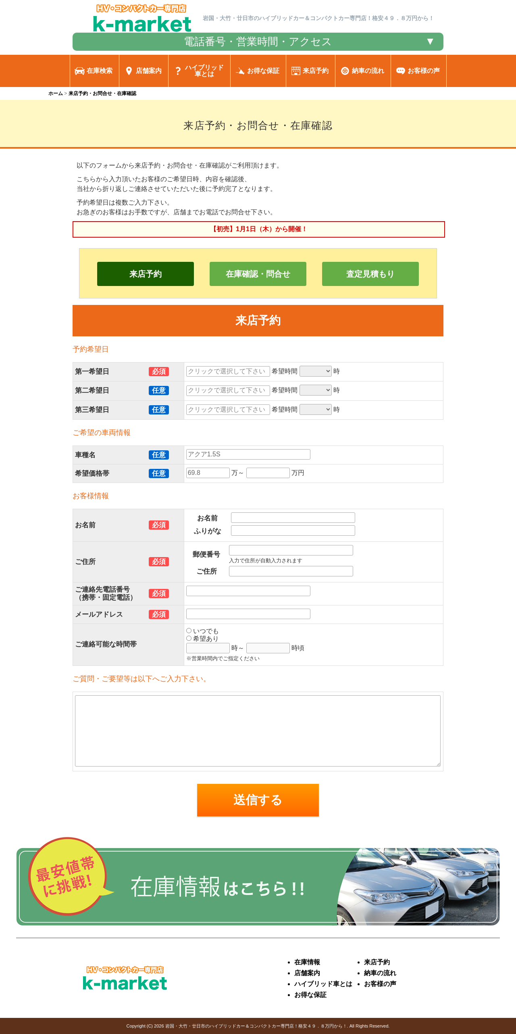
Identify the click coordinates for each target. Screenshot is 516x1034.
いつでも (202, 631)
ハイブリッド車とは (323, 983)
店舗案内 (307, 973)
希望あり (202, 638)
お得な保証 (310, 994)
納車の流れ (380, 973)
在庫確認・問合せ (258, 273)
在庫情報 (307, 962)
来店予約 (145, 273)
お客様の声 (380, 983)
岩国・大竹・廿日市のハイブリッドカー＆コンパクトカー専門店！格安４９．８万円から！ (256, 1026)
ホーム (55, 93)
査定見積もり (370, 273)
